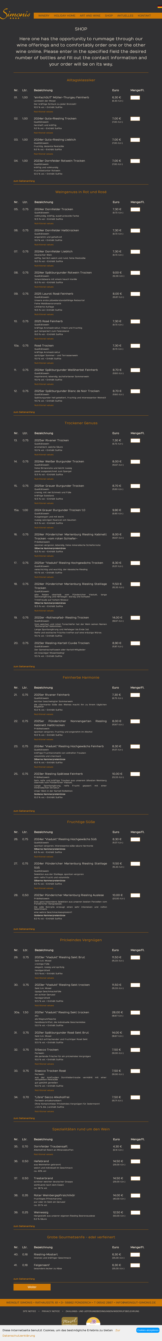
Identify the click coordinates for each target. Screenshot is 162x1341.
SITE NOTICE (29, 1311)
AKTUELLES (125, 15)
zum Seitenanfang (24, 181)
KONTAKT (144, 15)
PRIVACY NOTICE (51, 1311)
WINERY (43, 15)
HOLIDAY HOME (64, 15)
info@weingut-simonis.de (136, 1302)
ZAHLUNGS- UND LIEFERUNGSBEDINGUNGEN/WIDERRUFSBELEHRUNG (102, 1311)
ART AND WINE (90, 15)
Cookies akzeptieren (148, 1330)
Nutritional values (43, 111)
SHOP (109, 15)
